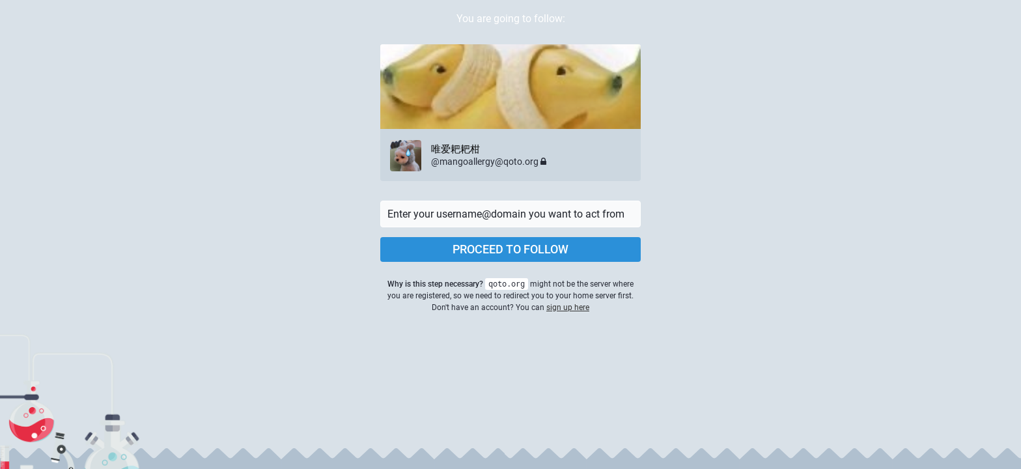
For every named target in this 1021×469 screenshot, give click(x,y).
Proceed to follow (510, 249)
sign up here (567, 307)
